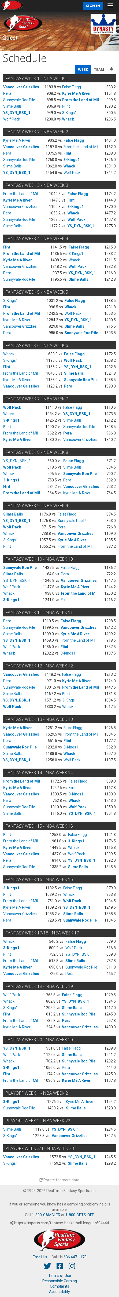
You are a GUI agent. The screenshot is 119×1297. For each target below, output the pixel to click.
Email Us (40, 1257)
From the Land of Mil (80, 100)
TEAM (99, 69)
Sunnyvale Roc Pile (19, 100)
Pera (7, 93)
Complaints (59, 1286)
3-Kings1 (69, 113)
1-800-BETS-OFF (79, 1215)
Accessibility (59, 1291)
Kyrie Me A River (76, 93)
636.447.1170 (75, 1257)
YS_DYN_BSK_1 (16, 113)
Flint (66, 106)
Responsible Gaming (59, 1281)
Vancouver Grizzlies (21, 87)
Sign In (93, 6)
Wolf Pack (11, 119)
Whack (68, 119)
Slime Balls (12, 106)
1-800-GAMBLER (46, 1215)
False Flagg (71, 87)
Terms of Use (59, 1275)
